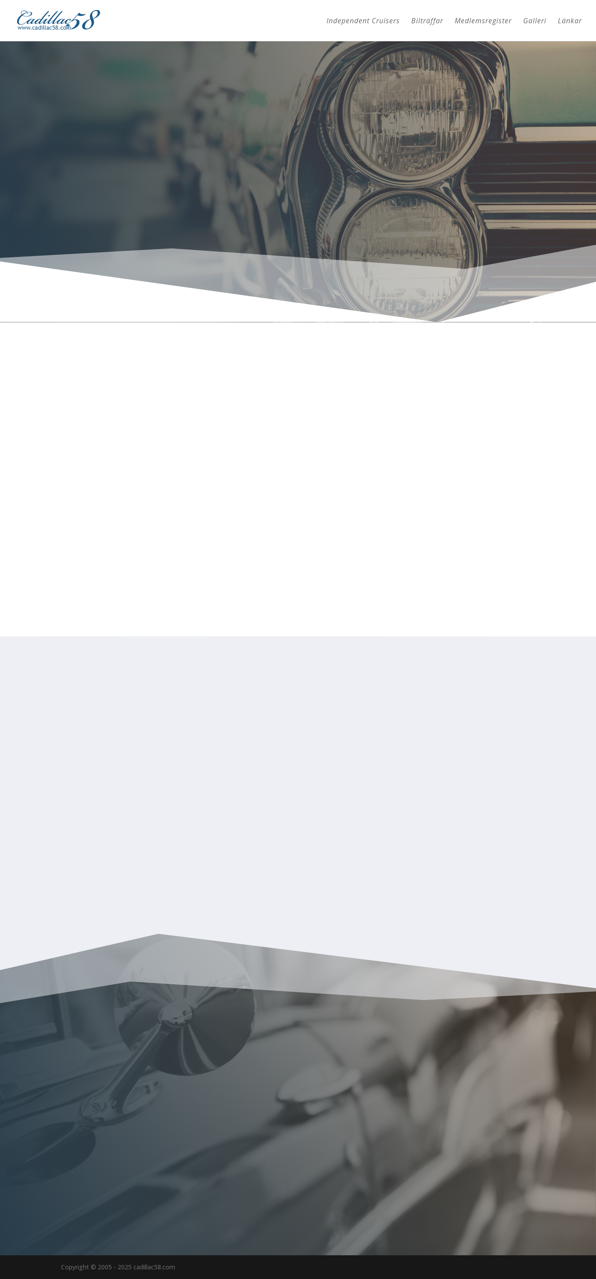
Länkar (570, 21)
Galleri (534, 21)
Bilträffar (427, 21)
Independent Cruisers (363, 21)
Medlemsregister (483, 21)
